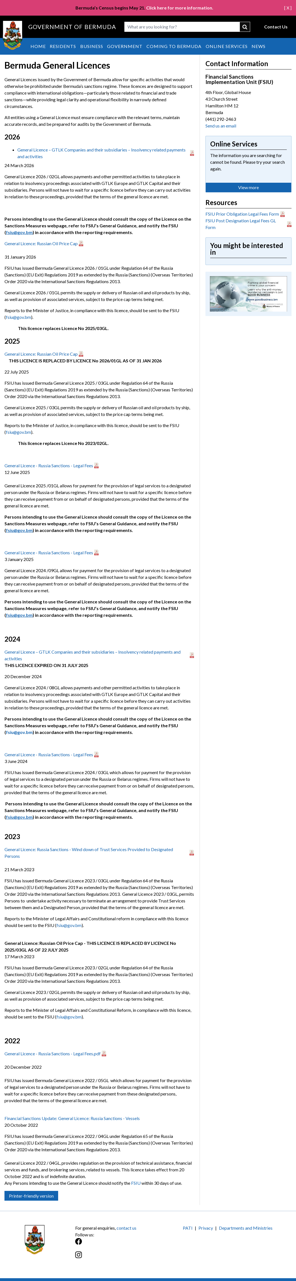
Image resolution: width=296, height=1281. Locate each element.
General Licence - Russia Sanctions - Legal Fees (48, 465)
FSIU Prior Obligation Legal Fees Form (242, 213)
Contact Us (276, 26)
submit (245, 27)
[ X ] (288, 7)
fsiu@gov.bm (18, 317)
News (259, 46)
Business (91, 46)
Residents (63, 46)
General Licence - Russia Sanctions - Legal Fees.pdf (52, 1053)
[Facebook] (111, 1244)
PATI (188, 1228)
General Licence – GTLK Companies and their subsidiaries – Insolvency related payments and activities (101, 153)
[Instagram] (111, 1257)
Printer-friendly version (31, 1195)
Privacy (205, 1228)
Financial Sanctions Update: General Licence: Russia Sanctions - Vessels (72, 1118)
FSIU (136, 1183)
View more (248, 187)
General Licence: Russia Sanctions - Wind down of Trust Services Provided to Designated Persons (88, 853)
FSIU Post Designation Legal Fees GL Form (240, 224)
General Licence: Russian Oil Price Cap (41, 243)
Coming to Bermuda (174, 46)
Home (38, 46)
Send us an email (220, 125)
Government (125, 46)
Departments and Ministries (246, 1228)
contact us (126, 1228)
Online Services (227, 46)
